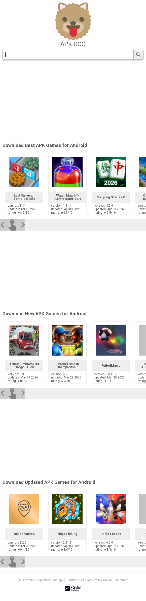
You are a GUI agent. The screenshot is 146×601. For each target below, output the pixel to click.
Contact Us (74, 580)
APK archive (27, 580)
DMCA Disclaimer (115, 580)
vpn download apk (51, 580)
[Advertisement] (73, 270)
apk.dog (73, 44)
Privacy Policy (92, 580)
